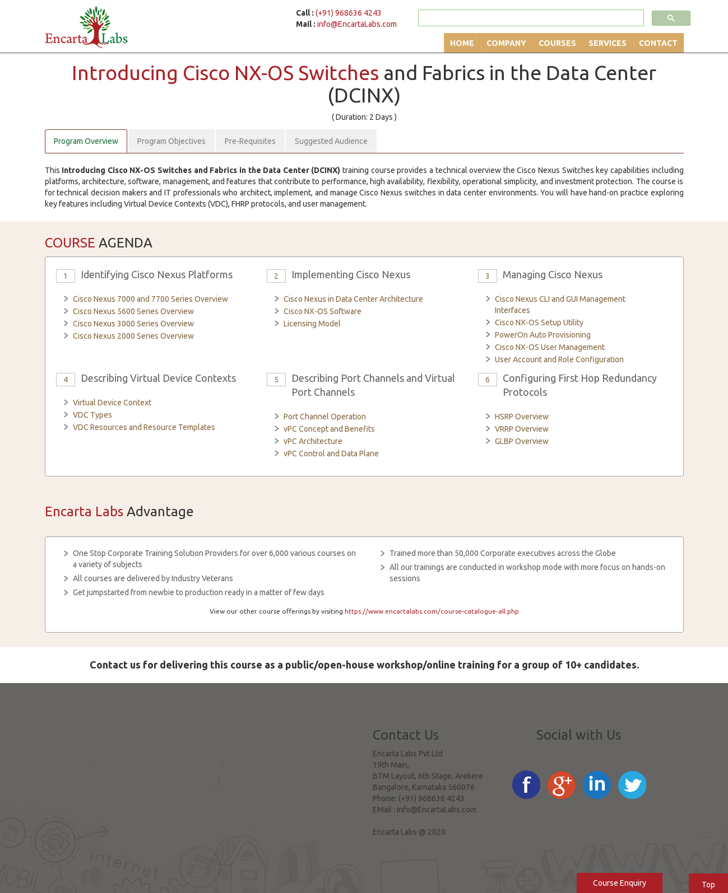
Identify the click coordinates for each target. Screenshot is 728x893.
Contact (658, 43)
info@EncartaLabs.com (357, 24)
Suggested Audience (331, 141)
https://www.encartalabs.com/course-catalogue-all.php (432, 611)
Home (462, 43)
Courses (557, 43)
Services (607, 43)
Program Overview (86, 141)
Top (708, 884)
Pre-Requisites (250, 141)
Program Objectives (171, 141)
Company (506, 43)
